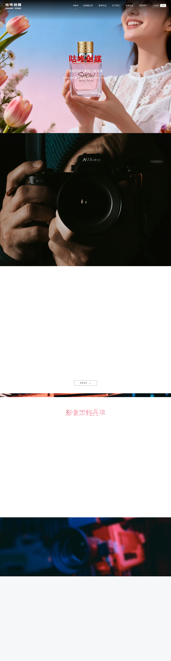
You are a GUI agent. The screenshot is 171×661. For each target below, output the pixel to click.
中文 (163, 5)
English (156, 5)
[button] (8, 128)
